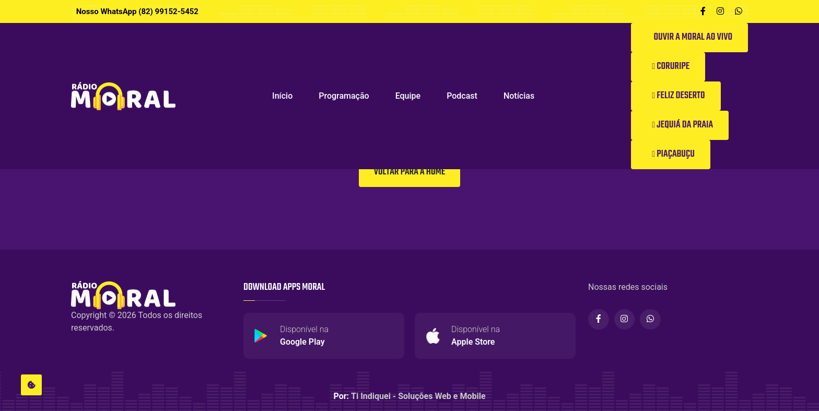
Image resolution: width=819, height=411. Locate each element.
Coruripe (670, 66)
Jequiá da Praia (682, 125)
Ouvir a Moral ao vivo (692, 37)
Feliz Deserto (678, 95)
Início (282, 96)
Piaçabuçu (673, 154)
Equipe (407, 96)
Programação (344, 96)
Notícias (519, 96)
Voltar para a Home (409, 172)
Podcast (462, 96)
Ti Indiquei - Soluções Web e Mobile (418, 396)
